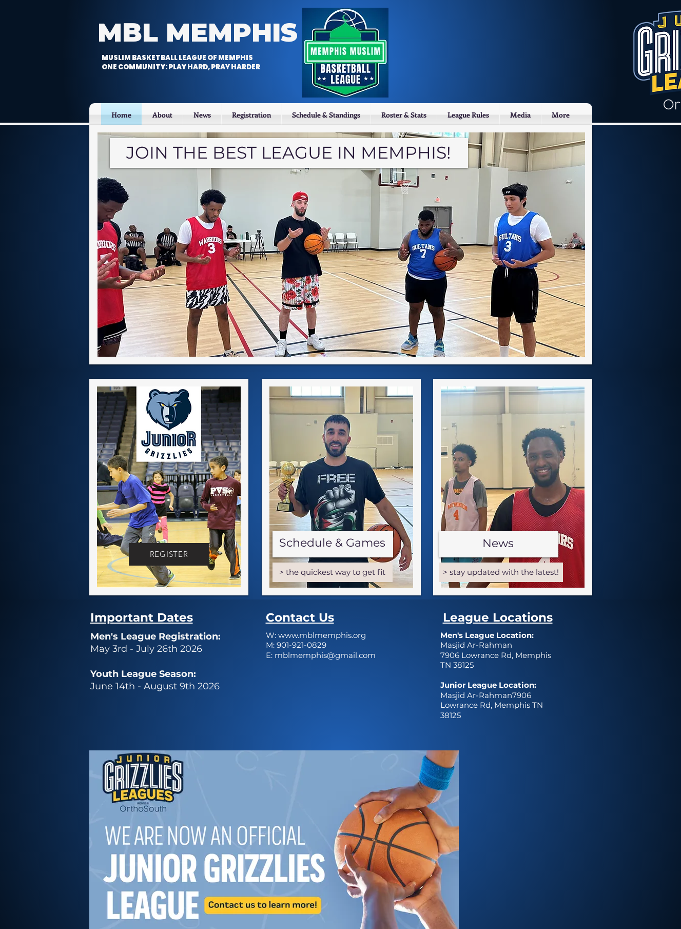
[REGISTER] (169, 554)
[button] (251, 114)
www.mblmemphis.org (322, 635)
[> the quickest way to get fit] (333, 572)
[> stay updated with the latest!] (501, 572)
